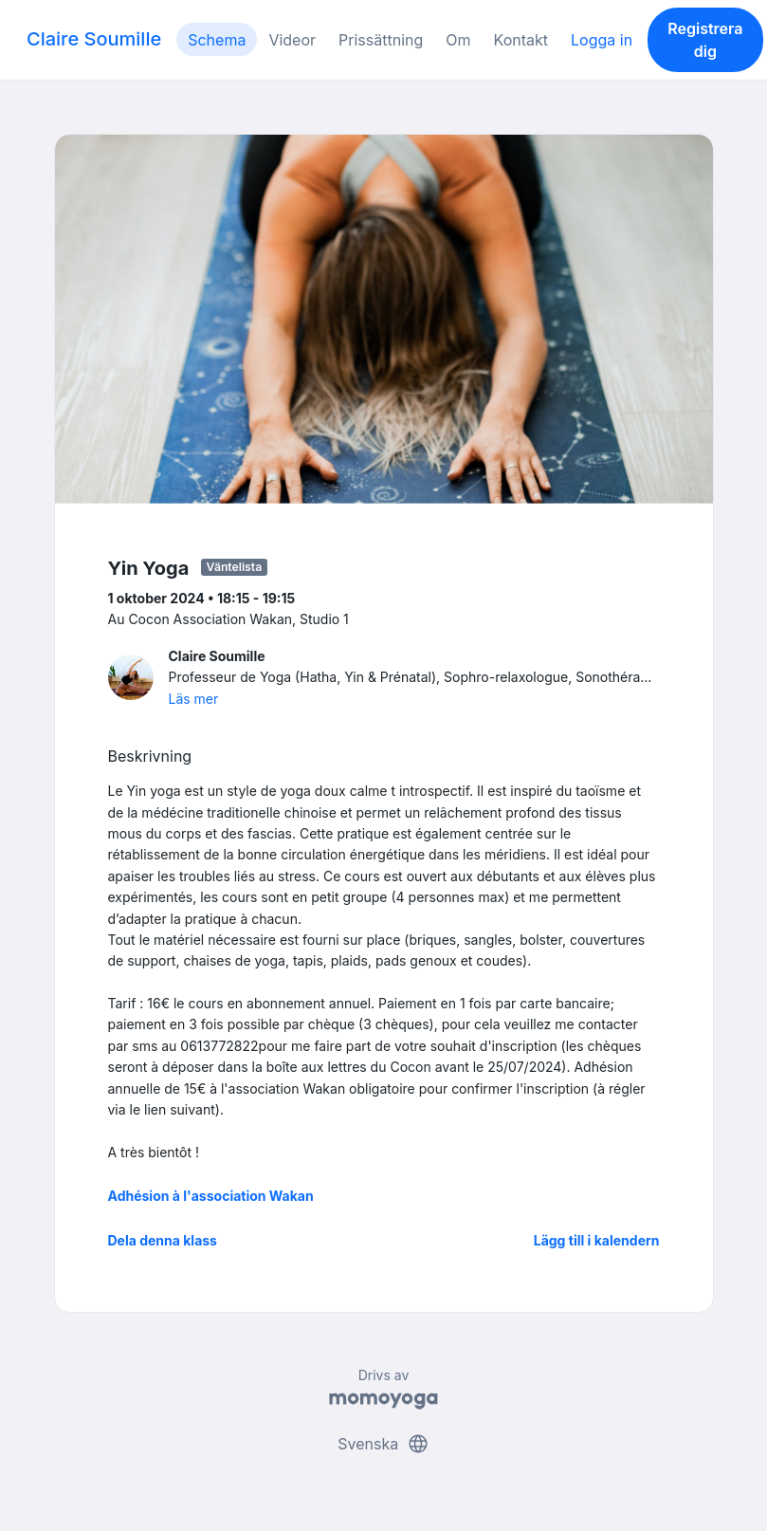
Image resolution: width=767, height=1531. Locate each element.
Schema (217, 39)
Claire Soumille (94, 39)
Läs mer (194, 699)
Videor (292, 39)
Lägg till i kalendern (597, 1240)
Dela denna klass (162, 1240)
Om (458, 39)
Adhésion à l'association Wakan (211, 1196)
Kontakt (521, 39)
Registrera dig (704, 40)
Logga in (601, 39)
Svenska (383, 1443)
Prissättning (380, 39)
